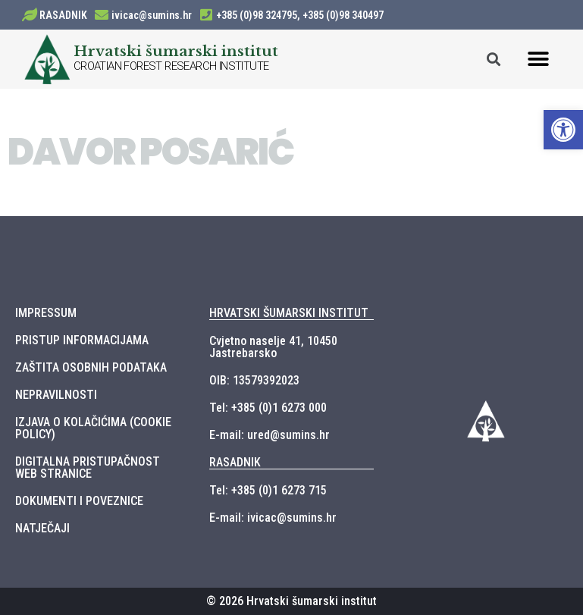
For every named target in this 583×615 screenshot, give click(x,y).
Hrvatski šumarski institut (176, 51)
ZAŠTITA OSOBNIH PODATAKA (91, 367)
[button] (539, 59)
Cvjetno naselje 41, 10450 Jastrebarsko (273, 347)
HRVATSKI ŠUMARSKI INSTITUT (288, 313)
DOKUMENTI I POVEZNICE (79, 501)
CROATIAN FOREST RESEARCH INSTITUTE (171, 66)
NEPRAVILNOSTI (56, 395)
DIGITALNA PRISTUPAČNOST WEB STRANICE (87, 467)
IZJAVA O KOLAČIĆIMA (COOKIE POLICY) (93, 428)
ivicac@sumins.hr (151, 15)
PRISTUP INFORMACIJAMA (82, 340)
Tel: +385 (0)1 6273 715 (268, 490)
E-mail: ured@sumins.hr (269, 435)
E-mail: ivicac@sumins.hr (273, 517)
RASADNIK (63, 15)
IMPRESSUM (46, 313)
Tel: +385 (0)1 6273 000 (268, 407)
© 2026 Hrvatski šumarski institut (291, 601)
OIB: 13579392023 (254, 380)
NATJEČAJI (42, 528)
